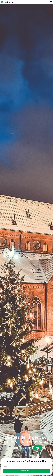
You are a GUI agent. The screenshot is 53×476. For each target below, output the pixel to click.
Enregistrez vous (27, 470)
